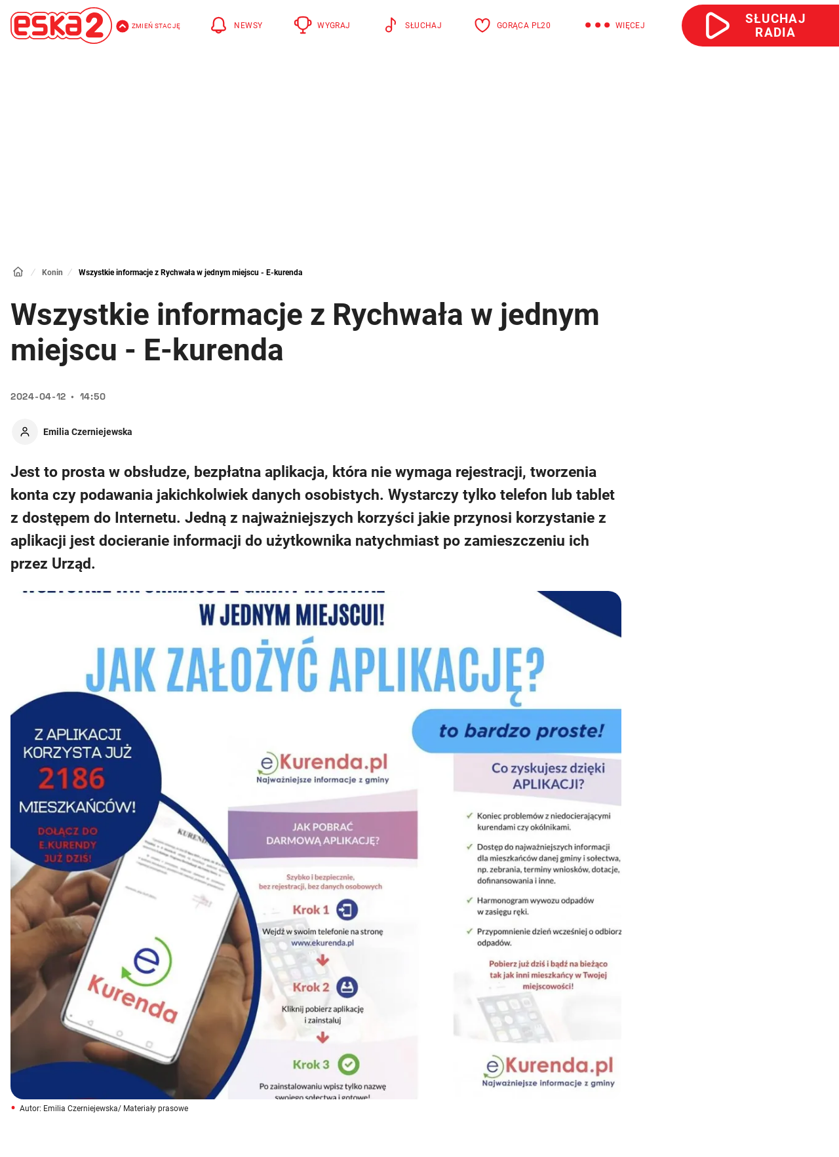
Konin (52, 272)
